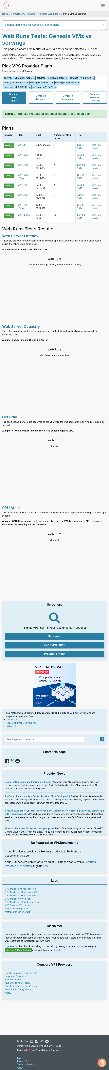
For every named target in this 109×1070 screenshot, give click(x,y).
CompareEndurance (68, 97)
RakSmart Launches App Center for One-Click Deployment (37, 796)
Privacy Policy (24, 1061)
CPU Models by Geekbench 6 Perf (22, 895)
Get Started (12, 719)
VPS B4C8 (23, 185)
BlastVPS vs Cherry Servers (19, 989)
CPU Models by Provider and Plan (22, 902)
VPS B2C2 (23, 155)
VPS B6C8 (23, 195)
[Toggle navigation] (103, 5)
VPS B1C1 (22, 145)
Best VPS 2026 (54, 645)
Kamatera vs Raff (13, 979)
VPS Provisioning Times (17, 908)
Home (5, 13)
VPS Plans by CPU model (17, 905)
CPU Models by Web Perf (18, 898)
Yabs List (11, 726)
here (46, 866)
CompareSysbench (40, 97)
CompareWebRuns (14, 97)
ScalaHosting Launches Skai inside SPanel (28, 782)
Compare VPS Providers (23, 13)
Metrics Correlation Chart (17, 912)
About (20, 1067)
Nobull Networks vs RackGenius (21, 986)
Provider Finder (54, 654)
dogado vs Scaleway (15, 976)
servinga (9, 145)
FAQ (19, 1057)
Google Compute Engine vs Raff (21, 973)
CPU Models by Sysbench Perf (20, 888)
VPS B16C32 (24, 215)
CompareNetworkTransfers (94, 97)
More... (8, 992)
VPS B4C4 (23, 165)
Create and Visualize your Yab (21, 723)
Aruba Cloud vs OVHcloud (18, 982)
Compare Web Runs (48, 13)
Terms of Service (25, 1064)
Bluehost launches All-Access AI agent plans (32, 24)
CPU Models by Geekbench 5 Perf (22, 892)
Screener (54, 636)
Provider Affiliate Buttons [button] (18, 950)
